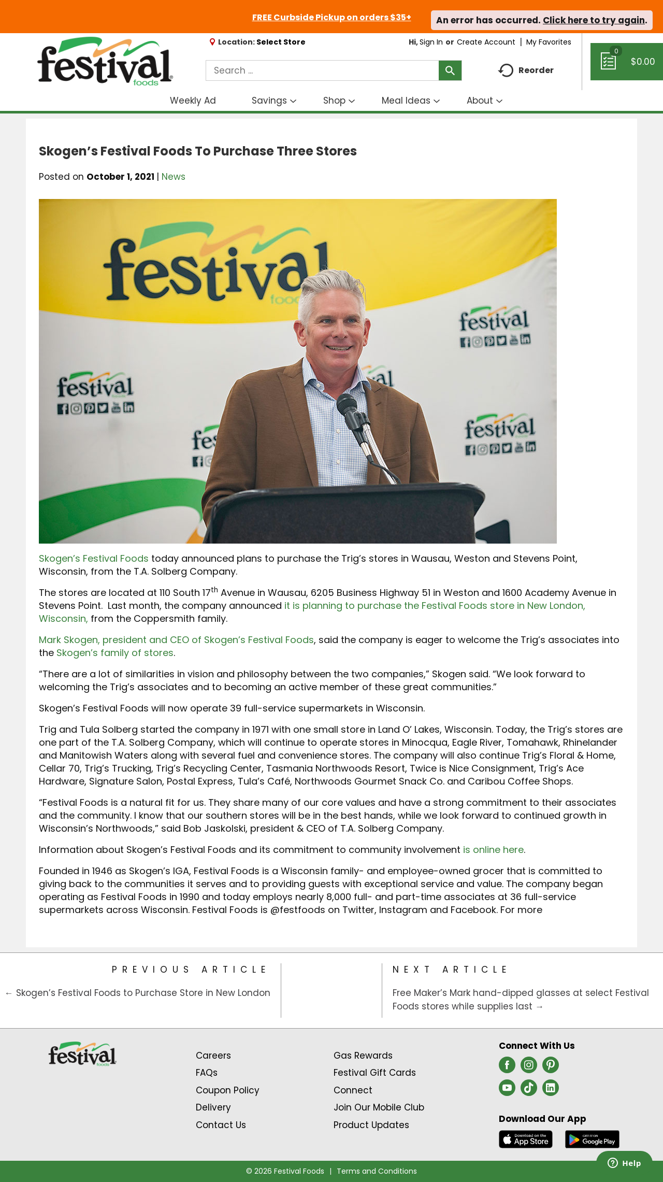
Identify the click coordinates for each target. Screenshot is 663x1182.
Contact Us (221, 1125)
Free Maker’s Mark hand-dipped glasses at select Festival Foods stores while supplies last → (521, 1000)
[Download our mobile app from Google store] (592, 1138)
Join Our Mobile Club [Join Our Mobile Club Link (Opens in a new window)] (379, 1107)
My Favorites (549, 42)
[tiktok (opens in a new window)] (529, 1091)
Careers (213, 1055)
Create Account (486, 42)
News (173, 176)
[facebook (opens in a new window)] (507, 1068)
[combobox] (334, 70)
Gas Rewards (363, 1055)
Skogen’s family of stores (115, 652)
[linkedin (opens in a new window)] (550, 1091)
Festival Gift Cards (375, 1072)
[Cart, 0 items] (626, 66)
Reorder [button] (526, 71)
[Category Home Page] (332, 990)
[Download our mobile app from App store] (526, 1138)
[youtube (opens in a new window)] (507, 1091)
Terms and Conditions (377, 1171)
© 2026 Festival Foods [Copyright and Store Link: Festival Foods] (285, 1171)
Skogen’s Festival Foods (94, 558)
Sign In (431, 42)
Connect (353, 1090)
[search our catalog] (450, 70)
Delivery (213, 1107)
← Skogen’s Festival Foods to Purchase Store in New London (137, 993)
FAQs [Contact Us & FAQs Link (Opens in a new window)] (207, 1072)
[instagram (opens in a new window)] (529, 1068)
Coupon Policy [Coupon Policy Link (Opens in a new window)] (228, 1090)
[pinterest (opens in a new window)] (550, 1068)
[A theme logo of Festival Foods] (104, 62)
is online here (493, 849)
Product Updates (371, 1125)
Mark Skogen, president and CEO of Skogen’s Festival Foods (176, 639)
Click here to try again (594, 20)
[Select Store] (282, 42)
